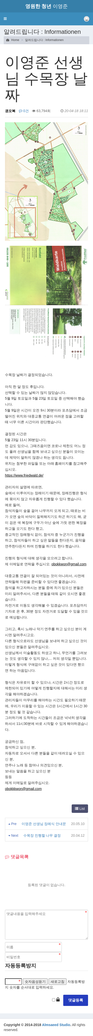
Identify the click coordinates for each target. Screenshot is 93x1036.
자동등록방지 (20, 965)
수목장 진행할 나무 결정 (42, 835)
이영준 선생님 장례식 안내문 (44, 824)
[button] (5, 18)
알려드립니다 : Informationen (44, 40)
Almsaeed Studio (56, 1025)
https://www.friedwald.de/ (24, 475)
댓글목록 (17, 856)
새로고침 (57, 982)
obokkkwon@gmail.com (23, 789)
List (80, 809)
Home (12, 40)
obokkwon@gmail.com (68, 564)
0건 (24, 111)
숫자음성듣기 (35, 982)
